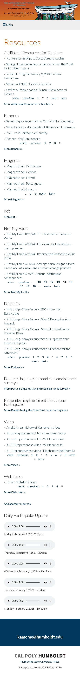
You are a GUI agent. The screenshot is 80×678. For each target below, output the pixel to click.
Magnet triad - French (20, 178)
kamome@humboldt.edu (40, 636)
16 (21, 286)
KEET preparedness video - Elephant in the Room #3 (40, 451)
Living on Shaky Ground (21, 482)
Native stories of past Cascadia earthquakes (35, 58)
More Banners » (13, 148)
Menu (8, 24)
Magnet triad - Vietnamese (24, 166)
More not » (10, 216)
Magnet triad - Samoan (21, 189)
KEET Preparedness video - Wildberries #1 (34, 445)
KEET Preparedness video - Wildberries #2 (34, 439)
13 (58, 282)
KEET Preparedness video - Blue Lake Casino (36, 433)
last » (64, 98)
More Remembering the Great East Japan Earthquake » (36, 410)
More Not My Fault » (16, 292)
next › (55, 98)
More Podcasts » (14, 367)
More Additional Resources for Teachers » (28, 103)
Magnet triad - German (21, 172)
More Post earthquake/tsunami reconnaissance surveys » (37, 388)
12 (51, 282)
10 (39, 282)
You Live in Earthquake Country (26, 133)
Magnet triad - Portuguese (24, 183)
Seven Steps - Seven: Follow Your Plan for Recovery (39, 121)
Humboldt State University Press (40, 661)
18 (34, 286)
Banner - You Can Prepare (23, 139)
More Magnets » (14, 199)
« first (16, 98)
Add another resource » (17, 503)
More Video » (12, 464)
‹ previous (28, 98)
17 (27, 286)
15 (70, 282)
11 (45, 282)
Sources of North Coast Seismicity (28, 84)
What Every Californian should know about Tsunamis (40, 127)
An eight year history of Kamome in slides (33, 427)
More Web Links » (14, 492)
